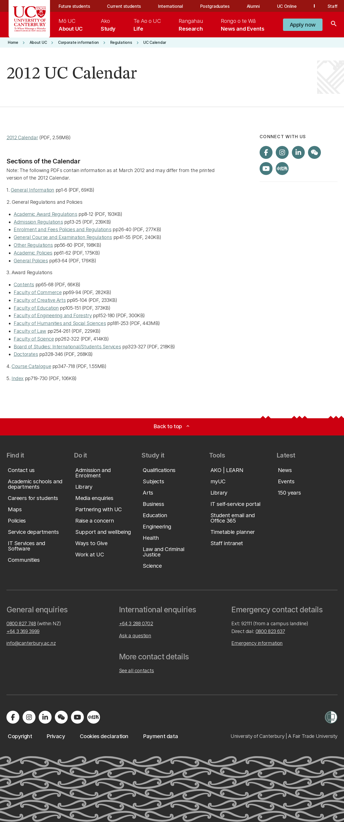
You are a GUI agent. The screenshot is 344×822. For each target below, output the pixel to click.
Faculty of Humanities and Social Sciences (60, 323)
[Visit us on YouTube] (266, 168)
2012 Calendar (22, 137)
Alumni (253, 6)
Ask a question (135, 635)
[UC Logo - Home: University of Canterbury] (29, 19)
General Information (32, 190)
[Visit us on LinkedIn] (298, 152)
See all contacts (136, 670)
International (170, 6)
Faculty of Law (30, 331)
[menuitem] (71, 24)
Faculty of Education (36, 308)
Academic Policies (33, 253)
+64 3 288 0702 (136, 623)
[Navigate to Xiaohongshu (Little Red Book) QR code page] (282, 168)
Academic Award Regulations (45, 214)
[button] (302, 25)
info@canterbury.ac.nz (31, 643)
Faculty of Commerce (38, 292)
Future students (74, 6)
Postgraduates (215, 6)
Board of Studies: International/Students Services (67, 346)
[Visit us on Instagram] (282, 152)
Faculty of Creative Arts (40, 300)
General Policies (31, 260)
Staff (333, 6)
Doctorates (26, 354)
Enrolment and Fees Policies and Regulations (63, 229)
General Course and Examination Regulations (63, 237)
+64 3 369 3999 (23, 631)
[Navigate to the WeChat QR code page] (314, 152)
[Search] (334, 24)
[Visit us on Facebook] (266, 152)
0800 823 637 (270, 631)
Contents (24, 284)
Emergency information (256, 643)
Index (18, 378)
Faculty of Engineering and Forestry (53, 315)
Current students (124, 6)
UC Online (287, 6)
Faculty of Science (34, 339)
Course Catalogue (31, 366)
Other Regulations (33, 245)
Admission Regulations (38, 222)
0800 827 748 (21, 623)
